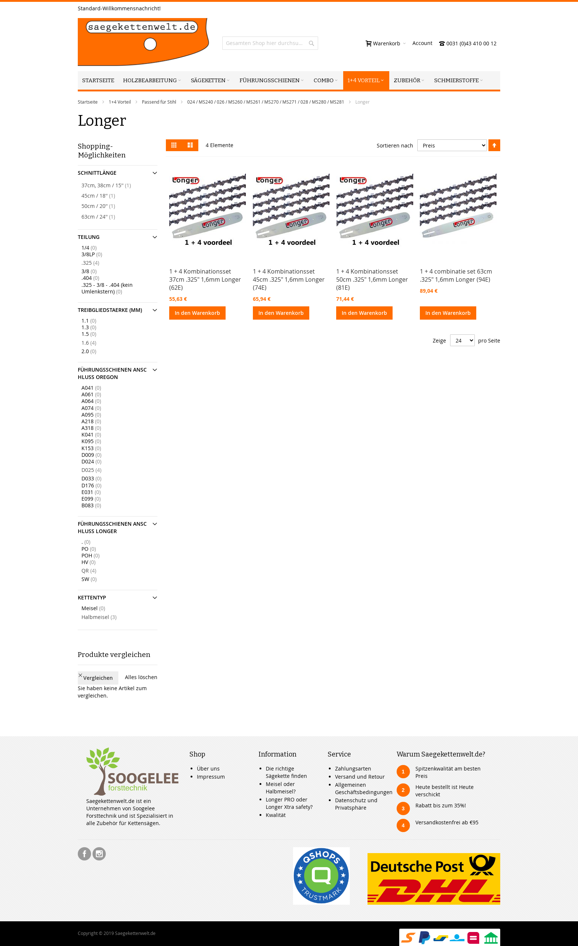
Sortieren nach (395, 145)
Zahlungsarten (353, 756)
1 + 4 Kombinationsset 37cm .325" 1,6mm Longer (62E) (205, 279)
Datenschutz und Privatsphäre (356, 792)
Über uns (208, 756)
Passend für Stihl (159, 102)
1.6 (95, 342)
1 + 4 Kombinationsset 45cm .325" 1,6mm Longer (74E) (289, 279)
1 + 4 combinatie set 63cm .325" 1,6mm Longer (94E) (456, 275)
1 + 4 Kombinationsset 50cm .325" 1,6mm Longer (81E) (372, 279)
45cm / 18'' (105, 195)
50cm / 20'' (105, 205)
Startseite (88, 102)
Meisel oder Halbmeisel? (281, 776)
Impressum (211, 764)
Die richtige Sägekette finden (286, 760)
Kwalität (276, 803)
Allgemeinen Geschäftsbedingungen (364, 776)
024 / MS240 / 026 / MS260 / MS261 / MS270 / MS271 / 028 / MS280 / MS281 (265, 102)
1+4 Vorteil (120, 102)
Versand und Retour (360, 764)
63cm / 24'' (105, 216)
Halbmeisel (105, 616)
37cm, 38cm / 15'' (113, 185)
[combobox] (270, 43)
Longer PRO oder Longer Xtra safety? (289, 791)
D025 (98, 469)
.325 (97, 262)
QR (95, 570)
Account (422, 42)
